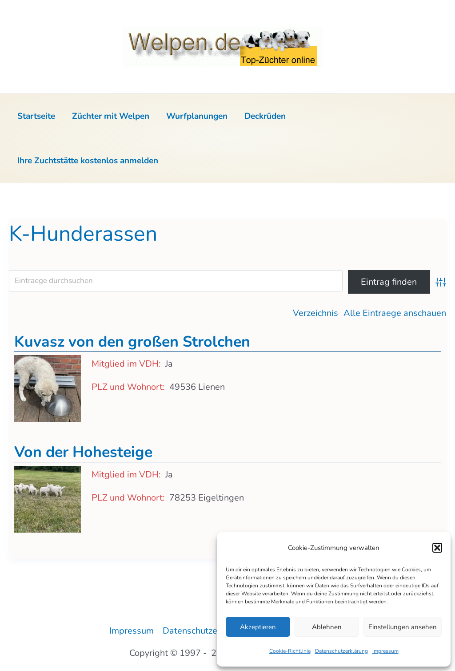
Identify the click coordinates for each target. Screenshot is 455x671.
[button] (437, 547)
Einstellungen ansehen (402, 626)
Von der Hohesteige (83, 452)
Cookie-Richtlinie (290, 651)
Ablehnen (327, 626)
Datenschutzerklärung (341, 651)
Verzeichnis (315, 313)
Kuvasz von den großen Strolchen (132, 341)
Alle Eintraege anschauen (394, 313)
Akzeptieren (258, 626)
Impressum (385, 651)
